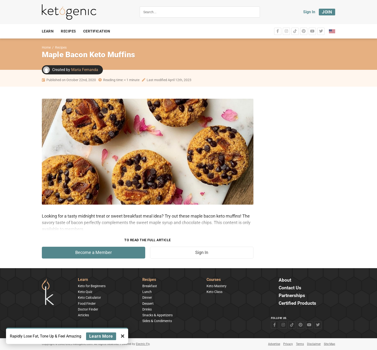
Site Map (329, 344)
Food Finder (87, 303)
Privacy (288, 344)
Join (327, 11)
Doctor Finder (88, 309)
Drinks (147, 309)
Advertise (274, 344)
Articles (83, 315)
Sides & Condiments (157, 321)
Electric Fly (143, 344)
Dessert (148, 303)
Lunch (147, 292)
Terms (300, 344)
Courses (214, 280)
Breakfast (149, 286)
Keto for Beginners (92, 286)
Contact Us (290, 288)
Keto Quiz (85, 292)
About (285, 280)
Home (46, 47)
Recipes (61, 47)
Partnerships (292, 295)
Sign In (309, 12)
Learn (83, 280)
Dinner (147, 297)
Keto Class (214, 292)
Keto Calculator (89, 297)
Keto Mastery (216, 286)
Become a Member (93, 252)
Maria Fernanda (84, 69)
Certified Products (297, 303)
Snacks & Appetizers (157, 315)
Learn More (101, 336)
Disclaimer (314, 344)
